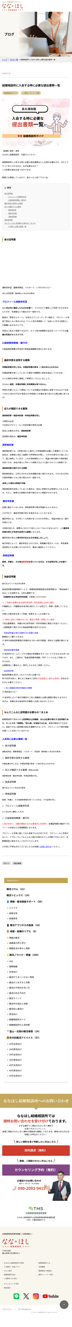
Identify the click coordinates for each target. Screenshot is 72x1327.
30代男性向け (15, 1059)
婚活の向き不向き (17, 993)
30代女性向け (15, 1054)
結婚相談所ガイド (10, 93)
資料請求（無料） (36, 1150)
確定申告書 (12, 213)
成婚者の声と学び (17, 942)
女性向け (13, 971)
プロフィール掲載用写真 (17, 197)
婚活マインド (15, 998)
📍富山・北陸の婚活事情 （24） (23, 1031)
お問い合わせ (46, 846)
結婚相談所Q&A (9, 1274)
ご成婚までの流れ (10, 1278)
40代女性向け (15, 1065)
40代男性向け (15, 1070)
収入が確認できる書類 (12, 206)
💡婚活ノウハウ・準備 (30, 93)
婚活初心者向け (16, 1008)
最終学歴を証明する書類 (13, 203)
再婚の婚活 (14, 937)
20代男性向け (15, 1049)
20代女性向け (15, 1043)
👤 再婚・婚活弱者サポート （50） (25, 901)
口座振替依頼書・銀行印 (17, 200)
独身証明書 (8, 220)
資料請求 (7, 1288)
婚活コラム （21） (16, 889)
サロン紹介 (8, 1270)
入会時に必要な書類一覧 (17, 226)
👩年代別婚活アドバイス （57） (23, 1037)
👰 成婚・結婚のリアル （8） (22, 931)
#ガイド (6, 863)
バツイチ (13, 907)
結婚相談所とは (44, 1263)
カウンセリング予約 (11, 1284)
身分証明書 (8, 193)
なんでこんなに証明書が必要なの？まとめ (20, 223)
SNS (11, 961)
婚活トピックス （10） (18, 895)
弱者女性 (13, 913)
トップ (4, 59)
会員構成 (41, 1266)
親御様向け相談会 (45, 1270)
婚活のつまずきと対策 (19, 982)
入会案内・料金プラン (12, 1266)
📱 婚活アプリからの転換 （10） (23, 925)
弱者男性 (13, 918)
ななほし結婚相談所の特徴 (14, 1263)
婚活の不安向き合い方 (19, 987)
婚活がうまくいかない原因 (21, 977)
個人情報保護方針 (24, 1309)
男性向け (13, 1014)
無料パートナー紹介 (45, 1274)
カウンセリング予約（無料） (36, 1169)
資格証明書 (12, 216)
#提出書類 (17, 863)
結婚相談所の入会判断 (19, 1024)
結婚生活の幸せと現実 (19, 948)
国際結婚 (13, 966)
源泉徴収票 (12, 210)
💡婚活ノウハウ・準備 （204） (23, 954)
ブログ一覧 (14, 59)
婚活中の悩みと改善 (18, 1003)
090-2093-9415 (31, 1188)
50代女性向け (15, 1075)
